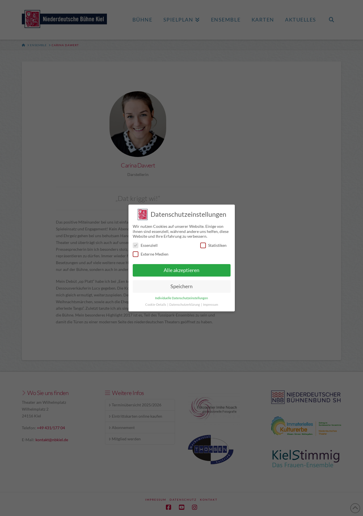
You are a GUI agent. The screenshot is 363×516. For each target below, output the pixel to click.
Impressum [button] (210, 302)
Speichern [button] (181, 284)
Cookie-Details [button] (156, 302)
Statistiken (213, 242)
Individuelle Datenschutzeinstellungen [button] (181, 295)
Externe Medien (150, 251)
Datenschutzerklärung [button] (185, 302)
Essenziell (145, 242)
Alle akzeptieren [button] (181, 268)
